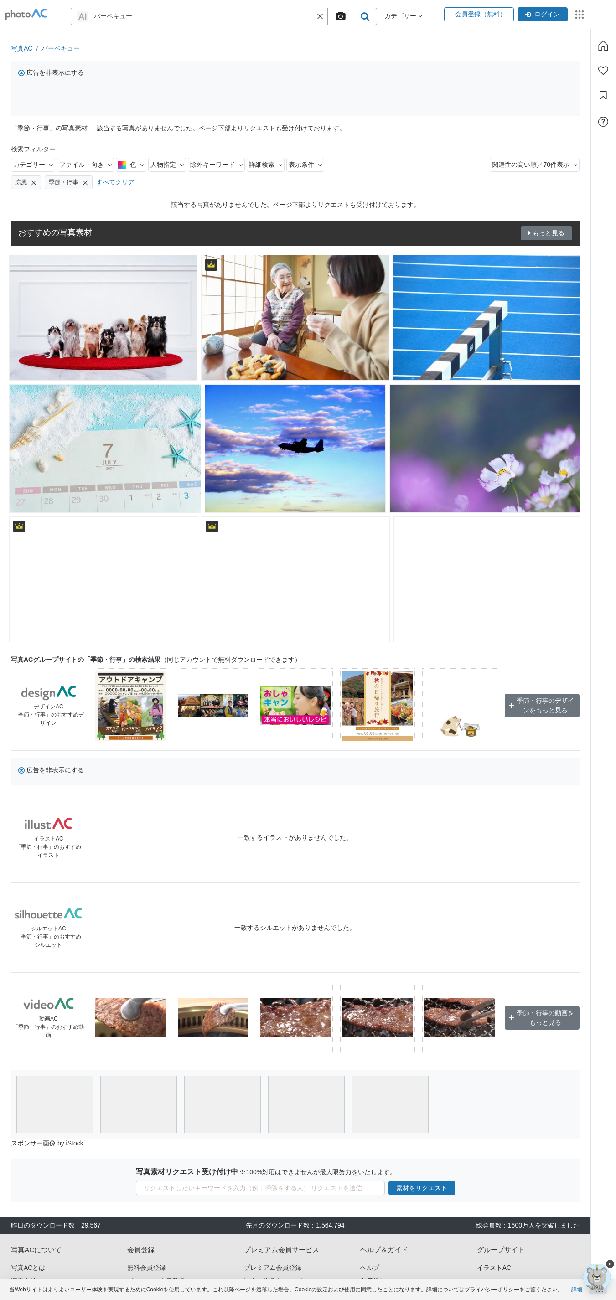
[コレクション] (603, 95)
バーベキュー (60, 48)
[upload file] (340, 16)
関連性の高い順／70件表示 (534, 164)
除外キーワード (216, 164)
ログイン (542, 14)
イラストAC (494, 1267)
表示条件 (305, 164)
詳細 (576, 1289)
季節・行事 (68, 182)
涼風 (26, 182)
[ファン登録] (603, 71)
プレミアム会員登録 (272, 1267)
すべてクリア (115, 182)
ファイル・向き (85, 164)
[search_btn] (365, 16)
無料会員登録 (146, 1267)
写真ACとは (28, 1267)
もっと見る (546, 233)
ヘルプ (369, 1267)
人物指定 (167, 164)
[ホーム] (603, 45)
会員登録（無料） (479, 14)
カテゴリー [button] (403, 16)
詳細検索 (265, 164)
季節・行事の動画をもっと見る (542, 1017)
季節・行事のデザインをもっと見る (542, 705)
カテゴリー (33, 164)
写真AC (21, 48)
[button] (320, 16)
